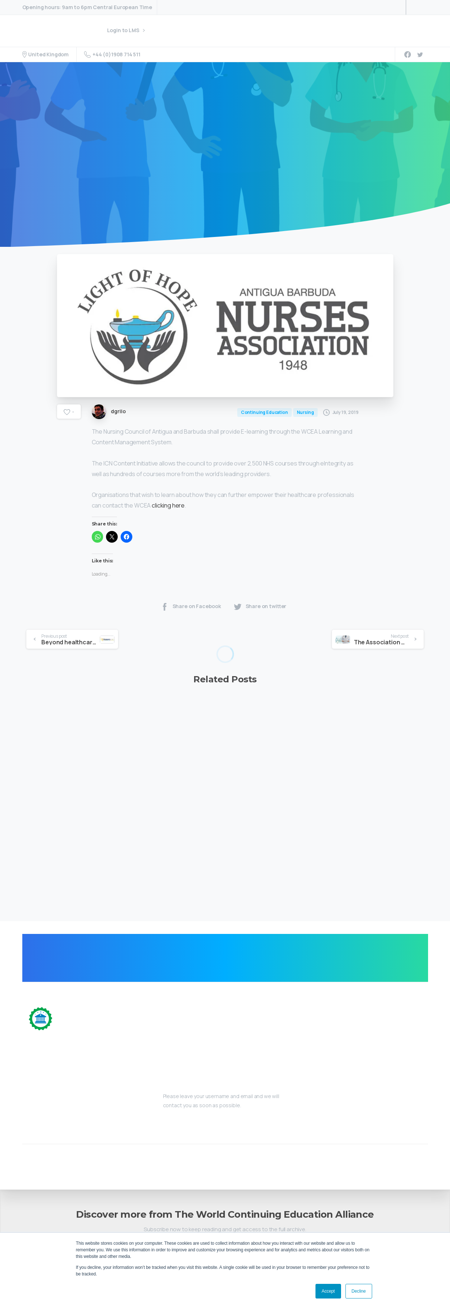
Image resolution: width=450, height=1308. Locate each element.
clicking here (168, 517)
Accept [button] (328, 1291)
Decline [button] (359, 1291)
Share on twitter (259, 617)
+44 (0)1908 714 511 (112, 54)
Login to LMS (126, 30)
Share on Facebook (190, 617)
